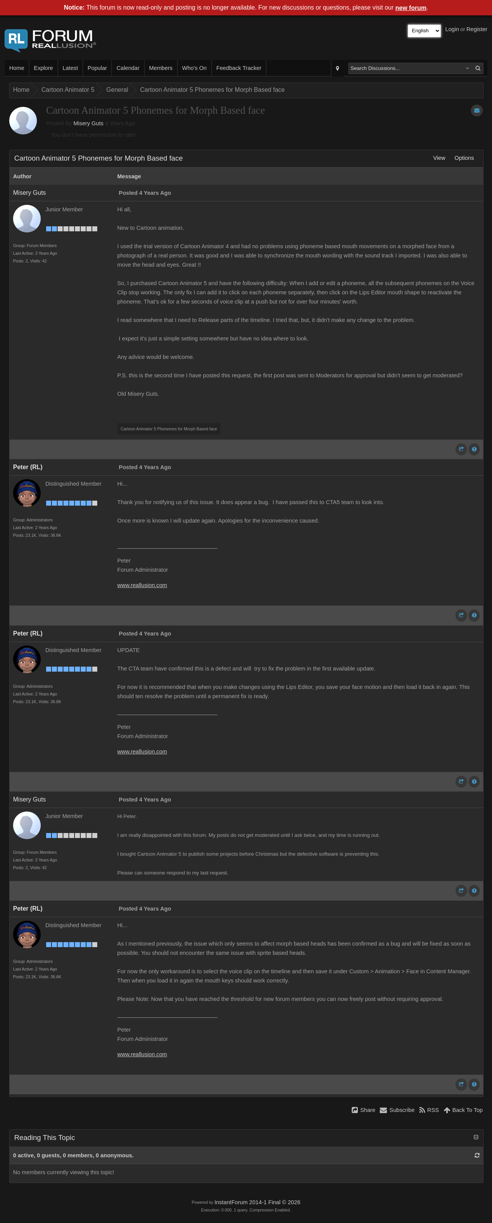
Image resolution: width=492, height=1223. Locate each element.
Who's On (194, 68)
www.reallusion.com (142, 585)
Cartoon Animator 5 (68, 89)
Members (161, 68)
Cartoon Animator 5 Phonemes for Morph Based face (212, 89)
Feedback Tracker (239, 68)
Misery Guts (88, 123)
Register (476, 29)
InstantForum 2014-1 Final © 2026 (257, 1202)
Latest (70, 68)
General (117, 89)
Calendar (128, 68)
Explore (43, 68)
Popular (97, 68)
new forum (411, 8)
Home (17, 68)
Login (452, 29)
